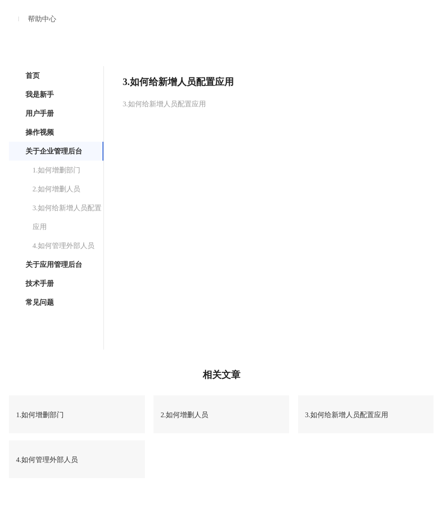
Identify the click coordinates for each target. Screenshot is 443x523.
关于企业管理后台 (54, 151)
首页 (33, 75)
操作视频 (40, 132)
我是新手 (40, 94)
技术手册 (40, 283)
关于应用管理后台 (54, 264)
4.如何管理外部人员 (63, 245)
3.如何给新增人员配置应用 (67, 217)
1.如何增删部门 (56, 170)
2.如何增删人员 (56, 189)
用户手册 (40, 113)
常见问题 (40, 302)
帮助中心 (42, 19)
